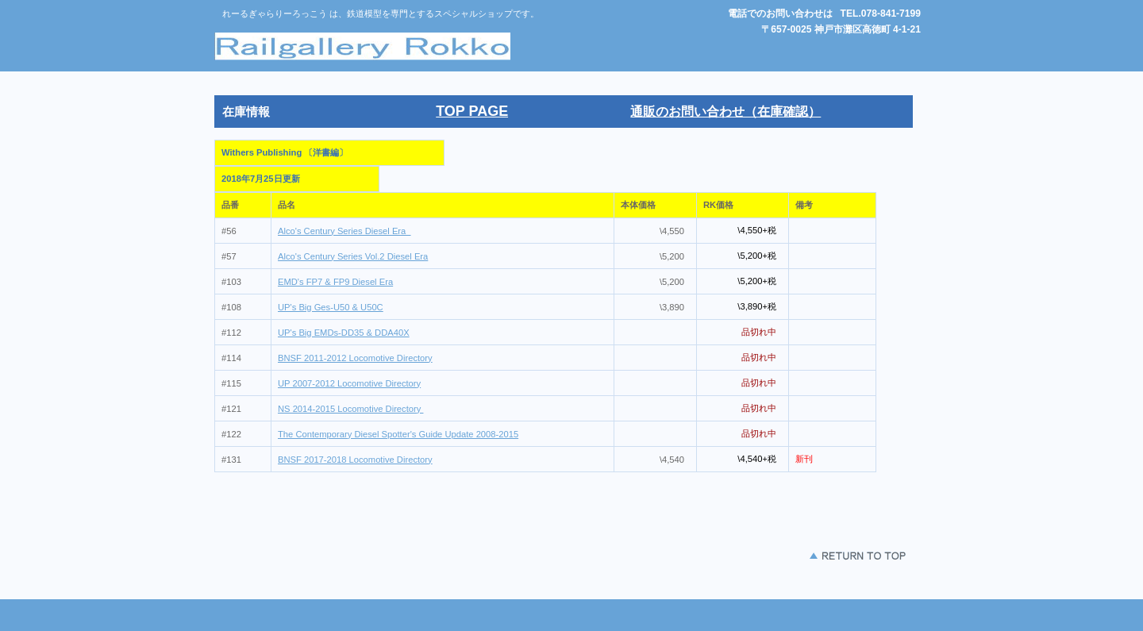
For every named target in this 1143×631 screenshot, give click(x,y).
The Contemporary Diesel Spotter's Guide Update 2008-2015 (398, 434)
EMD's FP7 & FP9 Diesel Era (335, 282)
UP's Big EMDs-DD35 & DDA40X (344, 332)
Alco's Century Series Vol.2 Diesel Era (353, 256)
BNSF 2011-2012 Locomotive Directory (355, 358)
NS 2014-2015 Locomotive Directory (350, 409)
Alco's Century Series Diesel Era (344, 231)
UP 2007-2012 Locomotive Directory (349, 383)
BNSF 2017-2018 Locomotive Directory (355, 459)
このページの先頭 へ (810, 556)
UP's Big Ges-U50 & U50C (330, 307)
